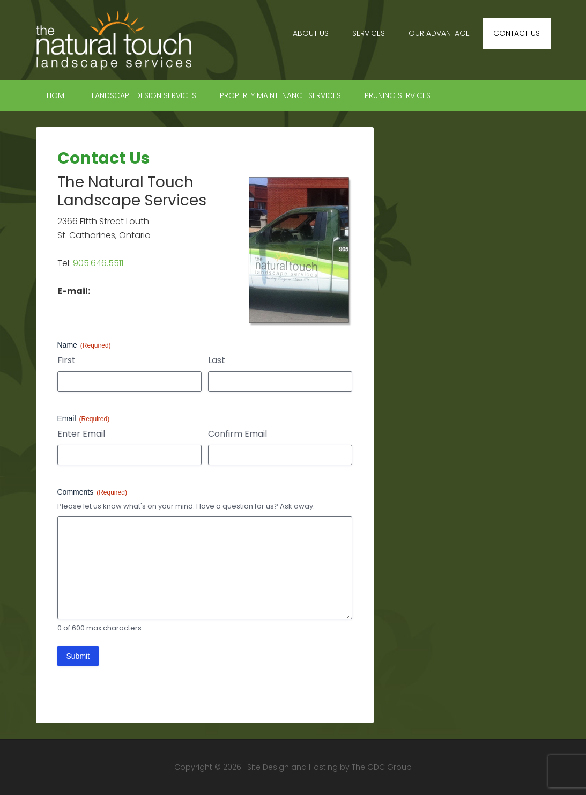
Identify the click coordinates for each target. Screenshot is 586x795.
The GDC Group (382, 767)
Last (216, 360)
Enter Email (81, 434)
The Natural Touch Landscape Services (127, 40)
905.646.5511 (98, 263)
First (66, 360)
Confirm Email (237, 434)
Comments (92, 492)
